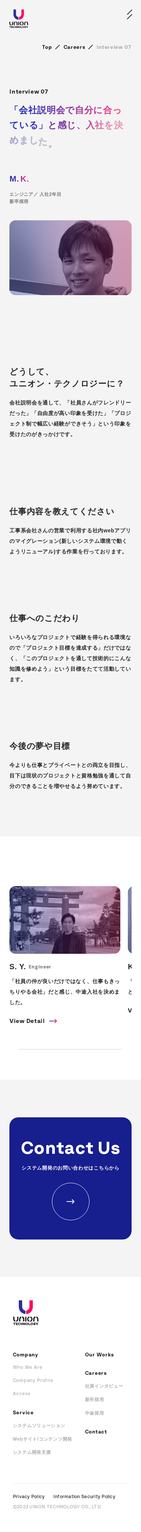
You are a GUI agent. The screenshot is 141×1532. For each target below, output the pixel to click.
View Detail (27, 1021)
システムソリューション (39, 1425)
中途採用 (94, 1413)
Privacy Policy (29, 1496)
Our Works (99, 1355)
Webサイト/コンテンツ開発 (42, 1439)
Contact (96, 1432)
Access (22, 1393)
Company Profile (33, 1380)
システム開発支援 (32, 1452)
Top (47, 47)
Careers (75, 47)
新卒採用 (94, 1399)
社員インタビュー (104, 1386)
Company (25, 1355)
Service (23, 1412)
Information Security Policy (84, 1496)
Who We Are (27, 1367)
